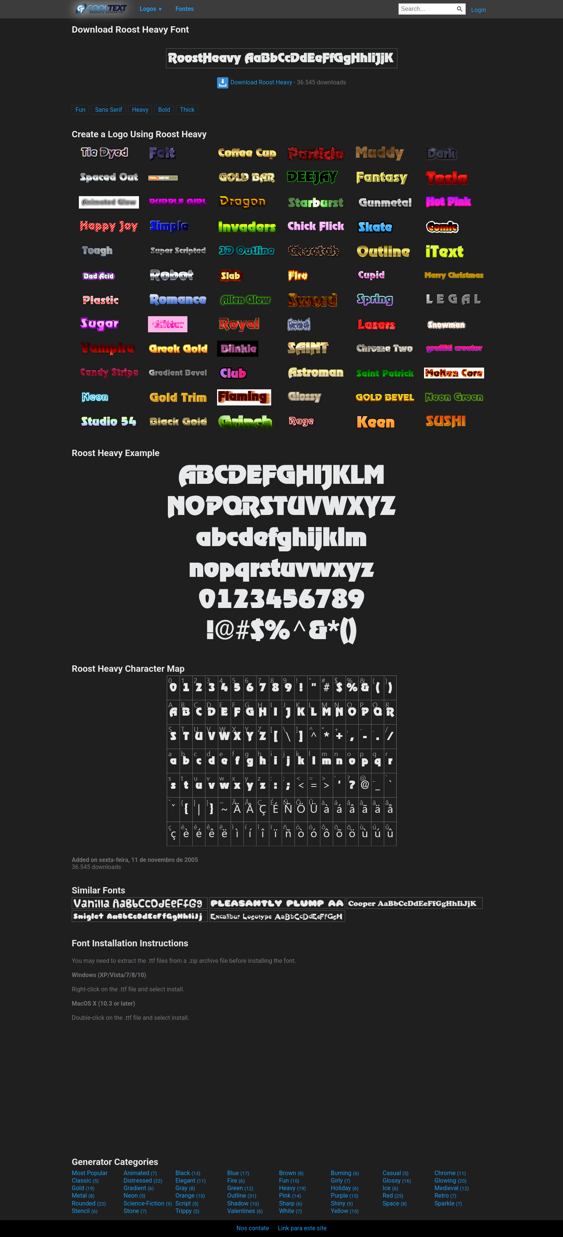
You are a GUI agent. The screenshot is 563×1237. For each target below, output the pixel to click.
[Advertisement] (36, 136)
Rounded (89, 1203)
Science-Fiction (148, 1203)
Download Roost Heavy (254, 82)
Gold (83, 1188)
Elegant (190, 1180)
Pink (290, 1195)
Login (478, 10)
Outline (242, 1195)
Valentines (245, 1210)
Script (187, 1203)
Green (240, 1188)
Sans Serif (108, 109)
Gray (185, 1188)
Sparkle (448, 1203)
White (290, 1210)
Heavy (140, 109)
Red (393, 1195)
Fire (236, 1180)
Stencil (84, 1210)
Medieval (452, 1188)
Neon (134, 1195)
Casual (396, 1173)
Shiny (342, 1203)
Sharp (290, 1203)
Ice (390, 1188)
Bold (164, 109)
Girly (340, 1180)
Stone (135, 1210)
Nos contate (253, 1228)
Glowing (450, 1180)
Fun (80, 109)
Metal (83, 1195)
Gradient (139, 1188)
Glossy (397, 1180)
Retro (445, 1195)
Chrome (450, 1173)
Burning (345, 1173)
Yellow (345, 1210)
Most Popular (90, 1173)
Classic (85, 1180)
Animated (140, 1173)
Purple (344, 1195)
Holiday (345, 1188)
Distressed (143, 1180)
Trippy (187, 1210)
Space (395, 1203)
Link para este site (302, 1228)
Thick (187, 109)
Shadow (243, 1203)
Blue (238, 1173)
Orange (190, 1195)
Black (188, 1173)
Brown (291, 1173)
